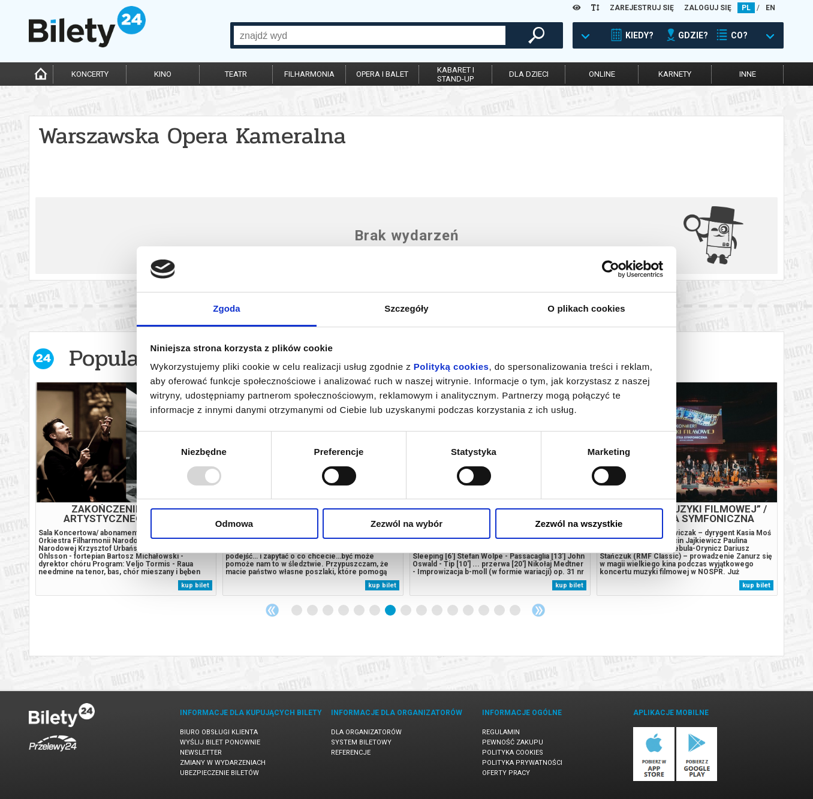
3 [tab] (329, 611)
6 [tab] (375, 611)
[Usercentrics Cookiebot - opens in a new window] (610, 269)
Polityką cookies (451, 366)
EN (770, 8)
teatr (236, 74)
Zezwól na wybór (406, 523)
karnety (674, 74)
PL (746, 8)
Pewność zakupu (512, 742)
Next (538, 610)
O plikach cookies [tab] (586, 308)
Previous (272, 610)
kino (162, 74)
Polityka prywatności (522, 763)
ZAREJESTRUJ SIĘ (642, 8)
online (602, 74)
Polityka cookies (512, 752)
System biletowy (361, 742)
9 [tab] (422, 611)
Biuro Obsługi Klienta (219, 732)
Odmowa (234, 523)
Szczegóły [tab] (406, 308)
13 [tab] (484, 611)
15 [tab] (516, 611)
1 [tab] (297, 611)
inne (747, 74)
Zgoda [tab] (226, 308)
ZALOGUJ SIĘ (707, 8)
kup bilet (195, 585)
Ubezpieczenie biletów (219, 773)
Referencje (351, 752)
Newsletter (201, 752)
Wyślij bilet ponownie (220, 742)
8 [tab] (406, 611)
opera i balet (382, 74)
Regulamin (501, 732)
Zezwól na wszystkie (579, 523)
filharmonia (309, 74)
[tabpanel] (125, 489)
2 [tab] (313, 611)
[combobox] (369, 35)
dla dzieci (529, 74)
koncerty (90, 74)
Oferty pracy (506, 773)
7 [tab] (391, 611)
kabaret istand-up (455, 74)
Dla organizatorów (366, 732)
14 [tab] (500, 611)
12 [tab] (469, 611)
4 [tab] (344, 611)
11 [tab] (453, 611)
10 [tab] (438, 611)
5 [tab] (360, 611)
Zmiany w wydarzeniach (223, 763)
